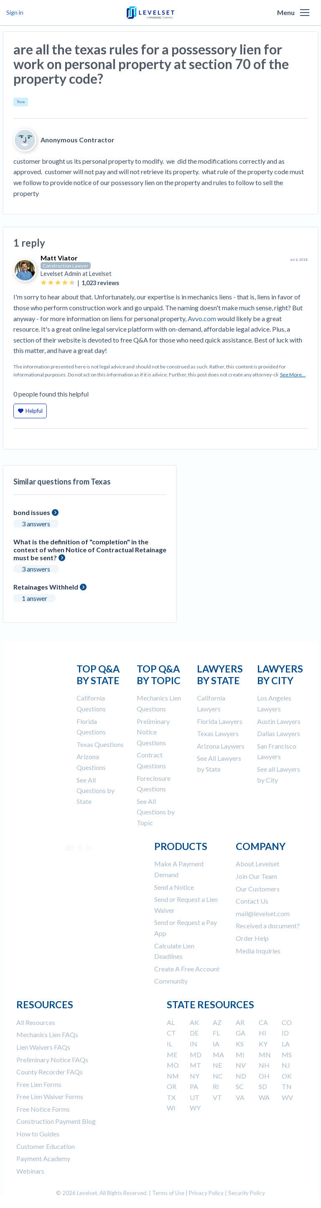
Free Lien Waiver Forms (49, 1096)
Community (171, 981)
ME (172, 1055)
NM (173, 1076)
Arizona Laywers (221, 746)
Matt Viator (59, 258)
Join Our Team (256, 876)
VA (240, 1097)
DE (194, 1033)
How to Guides (37, 1134)
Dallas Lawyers (278, 733)
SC (240, 1086)
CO (287, 1022)
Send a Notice (174, 887)
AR (240, 1022)
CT (171, 1033)
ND (241, 1076)
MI (240, 1055)
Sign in (14, 12)
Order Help (252, 938)
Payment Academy (43, 1158)
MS (287, 1055)
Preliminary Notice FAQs (52, 1060)
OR (171, 1086)
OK (287, 1076)
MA (218, 1055)
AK (194, 1022)
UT (194, 1097)
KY (263, 1044)
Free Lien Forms (38, 1084)
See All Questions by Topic (156, 812)
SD (263, 1086)
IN (193, 1044)
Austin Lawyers (279, 721)
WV (287, 1097)
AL (171, 1022)
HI (262, 1033)
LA (286, 1044)
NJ (286, 1065)
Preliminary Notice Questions (153, 732)
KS (240, 1044)
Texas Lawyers (218, 733)
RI (216, 1086)
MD (195, 1055)
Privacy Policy (206, 1193)
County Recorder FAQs (49, 1072)
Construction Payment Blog (56, 1121)
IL (169, 1044)
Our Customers (258, 889)
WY (195, 1108)
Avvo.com (202, 318)
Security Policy (246, 1193)
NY (194, 1076)
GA (240, 1033)
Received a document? (268, 926)
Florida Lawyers (219, 721)
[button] (305, 13)
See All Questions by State (95, 790)
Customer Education (45, 1146)
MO (173, 1065)
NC (218, 1076)
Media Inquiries (258, 951)
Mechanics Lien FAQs (47, 1034)
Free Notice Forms (43, 1109)
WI (171, 1108)
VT (217, 1097)
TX (171, 1097)
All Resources (35, 1022)
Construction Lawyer (66, 265)
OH (264, 1076)
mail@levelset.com (263, 913)
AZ (217, 1022)
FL (216, 1033)
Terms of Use (168, 1193)
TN (287, 1086)
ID (285, 1033)
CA (263, 1022)
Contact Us (252, 901)
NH (264, 1065)
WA (264, 1097)
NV (241, 1065)
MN (265, 1055)
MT (195, 1065)
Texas (21, 102)
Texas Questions (100, 744)
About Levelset (257, 864)
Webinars (30, 1171)
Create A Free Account (186, 969)
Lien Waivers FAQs (43, 1047)
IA (216, 1044)
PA (194, 1086)
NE (217, 1065)
